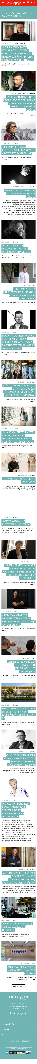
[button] (24, 3)
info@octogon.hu (18, 1008)
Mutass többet (18, 986)
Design (27, 187)
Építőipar (15, 705)
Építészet (15, 44)
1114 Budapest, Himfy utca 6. (18, 1006)
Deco (33, 285)
